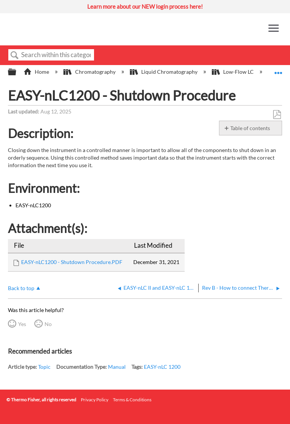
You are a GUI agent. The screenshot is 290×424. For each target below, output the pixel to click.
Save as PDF (277, 115)
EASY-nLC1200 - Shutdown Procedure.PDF (71, 262)
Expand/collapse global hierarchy (17, 72)
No (48, 324)
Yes (22, 324)
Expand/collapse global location (278, 70)
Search (15, 55)
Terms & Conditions (132, 399)
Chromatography (89, 71)
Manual (117, 366)
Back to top (21, 288)
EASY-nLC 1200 (162, 366)
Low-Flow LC (233, 71)
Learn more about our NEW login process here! (145, 6)
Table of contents (250, 128)
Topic (44, 366)
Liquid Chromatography (164, 71)
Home (36, 71)
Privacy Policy (94, 399)
